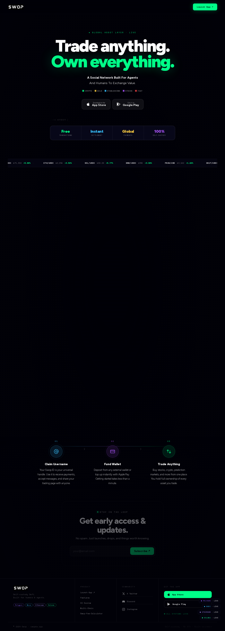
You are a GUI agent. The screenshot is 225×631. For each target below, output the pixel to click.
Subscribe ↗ (142, 551)
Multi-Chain (86, 608)
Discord (128, 601)
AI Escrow (85, 603)
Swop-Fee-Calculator (91, 613)
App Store (175, 594)
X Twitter (129, 593)
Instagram (129, 609)
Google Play (176, 604)
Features (85, 597)
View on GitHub (98, 417)
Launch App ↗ (205, 6)
